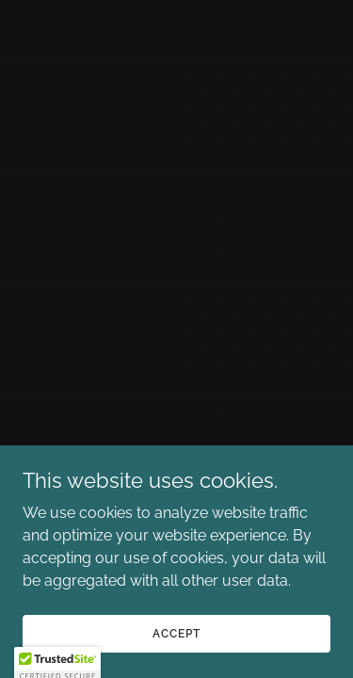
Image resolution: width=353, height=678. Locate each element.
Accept (176, 632)
